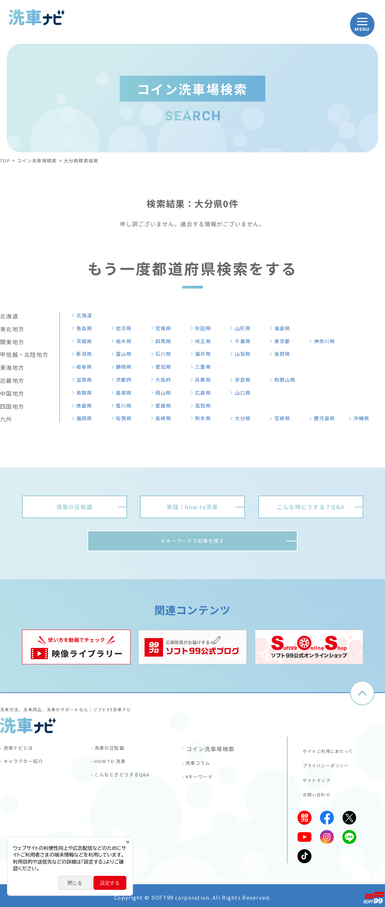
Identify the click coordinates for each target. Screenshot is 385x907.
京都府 (126, 379)
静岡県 (126, 366)
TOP (5, 160)
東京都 (285, 341)
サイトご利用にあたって (327, 749)
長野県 (285, 353)
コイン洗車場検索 (37, 160)
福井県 (205, 353)
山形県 (245, 328)
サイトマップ (314, 777)
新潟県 (87, 353)
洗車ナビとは (22, 750)
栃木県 (126, 341)
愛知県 (166, 366)
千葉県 (245, 341)
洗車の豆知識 (113, 750)
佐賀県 (126, 418)
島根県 (126, 392)
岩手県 (126, 328)
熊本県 (205, 418)
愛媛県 (166, 405)
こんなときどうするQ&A (128, 781)
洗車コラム (201, 766)
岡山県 (166, 392)
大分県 (245, 418)
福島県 (285, 328)
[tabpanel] (76, 649)
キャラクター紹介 (28, 766)
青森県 (87, 328)
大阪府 (166, 379)
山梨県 (245, 353)
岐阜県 (87, 366)
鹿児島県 (327, 418)
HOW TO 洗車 (115, 766)
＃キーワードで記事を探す (192, 542)
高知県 (205, 405)
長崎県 (166, 418)
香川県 (126, 405)
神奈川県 (327, 341)
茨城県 (87, 341)
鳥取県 (87, 392)
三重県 (205, 366)
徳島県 (87, 405)
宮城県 (166, 328)
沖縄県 (364, 418)
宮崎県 (285, 418)
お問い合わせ (314, 791)
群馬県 (166, 341)
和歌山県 (288, 379)
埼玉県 (205, 341)
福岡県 (87, 418)
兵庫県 (205, 379)
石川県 (166, 353)
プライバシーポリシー (324, 763)
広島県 (205, 392)
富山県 (126, 353)
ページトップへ (362, 695)
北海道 (87, 315)
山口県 (245, 392)
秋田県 (205, 328)
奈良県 (245, 379)
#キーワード (203, 781)
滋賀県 (87, 379)
